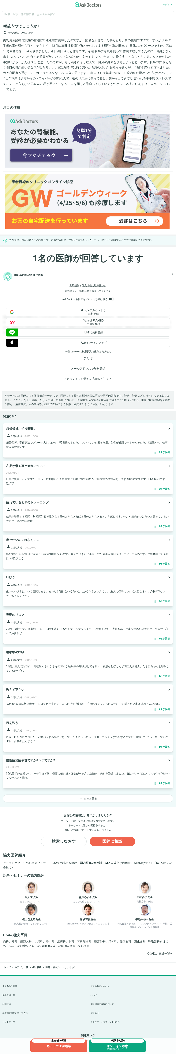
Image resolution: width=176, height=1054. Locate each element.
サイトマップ (8, 1022)
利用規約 (74, 285)
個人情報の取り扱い (93, 285)
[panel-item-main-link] (88, 440)
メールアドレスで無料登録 (88, 368)
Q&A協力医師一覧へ (160, 953)
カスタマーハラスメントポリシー (106, 1022)
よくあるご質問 (9, 986)
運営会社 (95, 1013)
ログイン (167, 4)
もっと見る (88, 798)
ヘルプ (94, 995)
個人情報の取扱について (102, 1004)
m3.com (161, 863)
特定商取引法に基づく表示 (15, 1013)
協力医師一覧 (8, 995)
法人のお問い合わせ (100, 986)
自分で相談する (112, 239)
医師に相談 (112, 841)
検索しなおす (64, 841)
